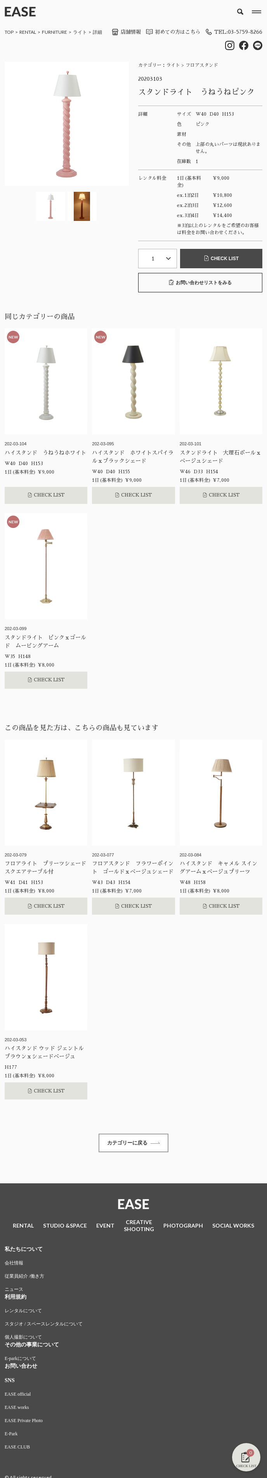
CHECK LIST (221, 259)
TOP (9, 32)
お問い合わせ (21, 1367)
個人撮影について (23, 1338)
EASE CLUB (17, 1448)
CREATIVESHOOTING (139, 1226)
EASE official (18, 1395)
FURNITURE (54, 32)
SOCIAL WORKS (233, 1226)
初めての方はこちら (169, 32)
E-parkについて (20, 1359)
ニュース (14, 1290)
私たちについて (24, 1250)
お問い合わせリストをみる (200, 282)
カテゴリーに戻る (133, 1143)
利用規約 (15, 1298)
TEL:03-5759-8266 (232, 32)
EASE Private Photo (24, 1421)
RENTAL (27, 32)
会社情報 (14, 1264)
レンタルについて (23, 1312)
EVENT (105, 1226)
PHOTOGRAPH (183, 1226)
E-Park (11, 1435)
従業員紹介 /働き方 (24, 1277)
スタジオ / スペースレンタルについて (44, 1325)
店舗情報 (119, 32)
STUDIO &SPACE (65, 1226)
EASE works (17, 1408)
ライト (80, 32)
